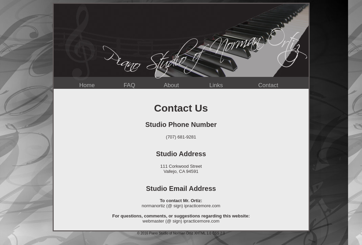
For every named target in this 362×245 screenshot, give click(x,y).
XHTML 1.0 (202, 233)
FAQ (129, 85)
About (171, 85)
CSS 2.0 (218, 233)
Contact (268, 85)
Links (216, 85)
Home (86, 85)
